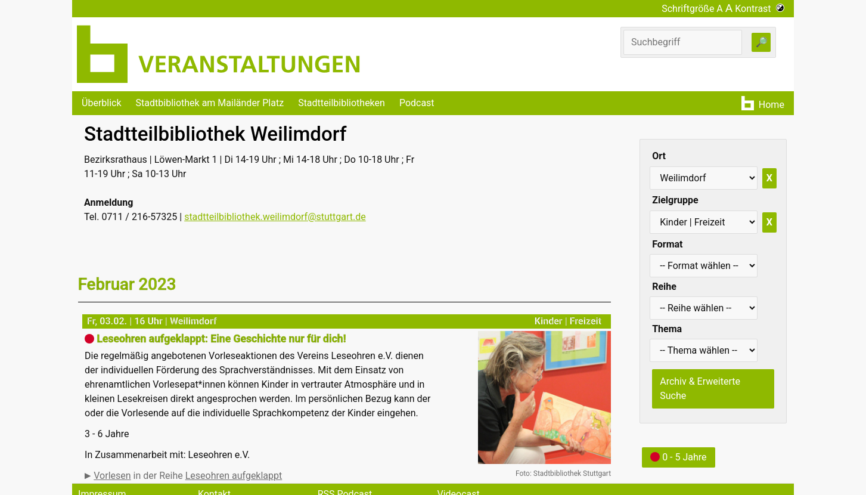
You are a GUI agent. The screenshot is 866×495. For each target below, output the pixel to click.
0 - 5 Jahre (678, 457)
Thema (667, 329)
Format (667, 244)
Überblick (102, 103)
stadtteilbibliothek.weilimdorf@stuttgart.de (275, 216)
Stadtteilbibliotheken (341, 103)
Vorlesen (112, 475)
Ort (659, 156)
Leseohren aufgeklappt (234, 475)
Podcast (416, 103)
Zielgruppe (675, 200)
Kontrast (759, 8)
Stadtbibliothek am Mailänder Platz (210, 103)
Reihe (664, 286)
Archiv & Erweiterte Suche (700, 388)
